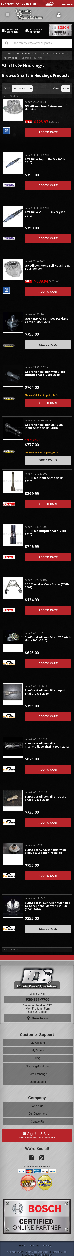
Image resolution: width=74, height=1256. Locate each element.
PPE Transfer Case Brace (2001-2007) (47, 586)
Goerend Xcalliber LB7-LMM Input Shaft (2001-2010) (44, 426)
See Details (48, 344)
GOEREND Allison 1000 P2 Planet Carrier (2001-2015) (47, 320)
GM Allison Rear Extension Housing (43, 108)
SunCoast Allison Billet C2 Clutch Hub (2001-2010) (48, 639)
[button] (37, 43)
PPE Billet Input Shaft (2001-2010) (45, 479)
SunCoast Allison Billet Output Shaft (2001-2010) (46, 798)
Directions (37, 1018)
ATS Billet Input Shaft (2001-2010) (45, 161)
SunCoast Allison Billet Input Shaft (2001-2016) (45, 692)
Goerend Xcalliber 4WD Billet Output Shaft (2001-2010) (45, 373)
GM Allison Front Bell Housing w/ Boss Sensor (48, 267)
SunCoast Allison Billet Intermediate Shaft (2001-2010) (47, 745)
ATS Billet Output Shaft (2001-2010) (46, 214)
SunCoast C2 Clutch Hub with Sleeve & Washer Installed (45, 851)
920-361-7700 (38, 999)
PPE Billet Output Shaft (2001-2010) (46, 532)
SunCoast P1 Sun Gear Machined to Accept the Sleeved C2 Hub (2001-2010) (47, 906)
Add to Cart (48, 132)
